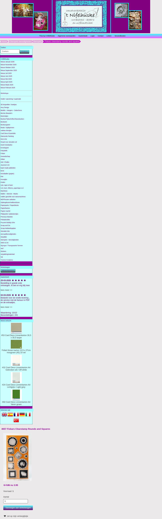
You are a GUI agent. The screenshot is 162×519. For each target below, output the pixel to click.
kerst (2, 171)
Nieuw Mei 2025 (6, 79)
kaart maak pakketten (8, 168)
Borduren (4, 122)
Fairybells (4, 150)
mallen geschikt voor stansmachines (13, 197)
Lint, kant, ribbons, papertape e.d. (12, 188)
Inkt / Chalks (5, 162)
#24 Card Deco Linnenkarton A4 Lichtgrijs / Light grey (16, 384)
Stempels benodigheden (21, 41)
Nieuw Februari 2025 (8, 88)
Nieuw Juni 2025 (6, 76)
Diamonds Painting (7, 136)
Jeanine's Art (5, 165)
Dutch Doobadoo (6, 145)
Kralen (3, 182)
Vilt (2, 257)
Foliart (3, 153)
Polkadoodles (5, 220)
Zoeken (24, 52)
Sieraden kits (5, 231)
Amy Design (5, 107)
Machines (4, 191)
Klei (2, 176)
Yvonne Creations (7, 260)
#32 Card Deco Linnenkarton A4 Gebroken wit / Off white (16, 367)
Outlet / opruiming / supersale (11, 99)
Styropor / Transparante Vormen (12, 245)
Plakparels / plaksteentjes (9, 214)
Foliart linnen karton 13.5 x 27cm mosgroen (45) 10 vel (16, 350)
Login (93, 36)
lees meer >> (6, 290)
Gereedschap (5, 156)
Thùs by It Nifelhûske (47, 36)
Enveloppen (5, 148)
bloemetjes (4, 116)
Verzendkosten (120, 36)
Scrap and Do (5, 225)
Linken (109, 36)
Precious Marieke (7, 217)
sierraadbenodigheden (8, 234)
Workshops (4, 93)
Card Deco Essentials (8, 133)
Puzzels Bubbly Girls (8, 222)
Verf (2, 248)
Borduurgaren (5, 125)
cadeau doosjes (6, 130)
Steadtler (4, 237)
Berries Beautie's (6, 113)
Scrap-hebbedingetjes (8, 228)
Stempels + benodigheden (10, 240)
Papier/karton (5, 208)
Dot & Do (4, 139)
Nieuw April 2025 (6, 82)
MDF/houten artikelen (8, 199)
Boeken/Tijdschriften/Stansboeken (12, 119)
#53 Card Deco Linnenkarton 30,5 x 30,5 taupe (16, 335)
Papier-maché (5, 211)
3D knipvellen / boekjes (9, 104)
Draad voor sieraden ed (9, 142)
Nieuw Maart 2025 (7, 85)
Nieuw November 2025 (8, 65)
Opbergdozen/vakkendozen (10, 202)
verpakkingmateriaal (7, 254)
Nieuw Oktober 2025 (8, 67)
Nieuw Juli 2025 (6, 73)
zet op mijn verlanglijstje (15, 516)
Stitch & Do (4, 243)
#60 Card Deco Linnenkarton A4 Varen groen (16, 402)
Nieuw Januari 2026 (7, 62)
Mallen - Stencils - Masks (9, 194)
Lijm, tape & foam (7, 185)
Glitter (3, 159)
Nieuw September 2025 (9, 70)
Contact (101, 36)
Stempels (37, 41)
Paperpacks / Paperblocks (10, 205)
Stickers (3, 251)
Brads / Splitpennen (7, 127)
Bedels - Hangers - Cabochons (11, 110)
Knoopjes (4, 179)
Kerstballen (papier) (7, 174)
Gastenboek (83, 36)
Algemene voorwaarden (66, 36)
